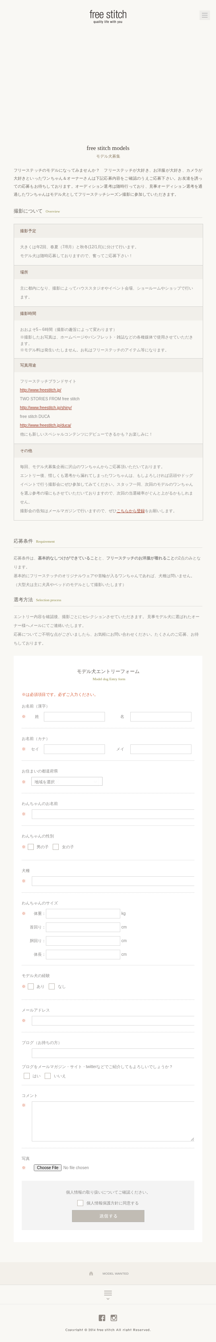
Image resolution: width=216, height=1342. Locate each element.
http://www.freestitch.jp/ (41, 390)
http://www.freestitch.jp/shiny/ (46, 407)
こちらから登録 (131, 511)
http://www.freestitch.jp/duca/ (45, 425)
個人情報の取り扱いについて (92, 1192)
